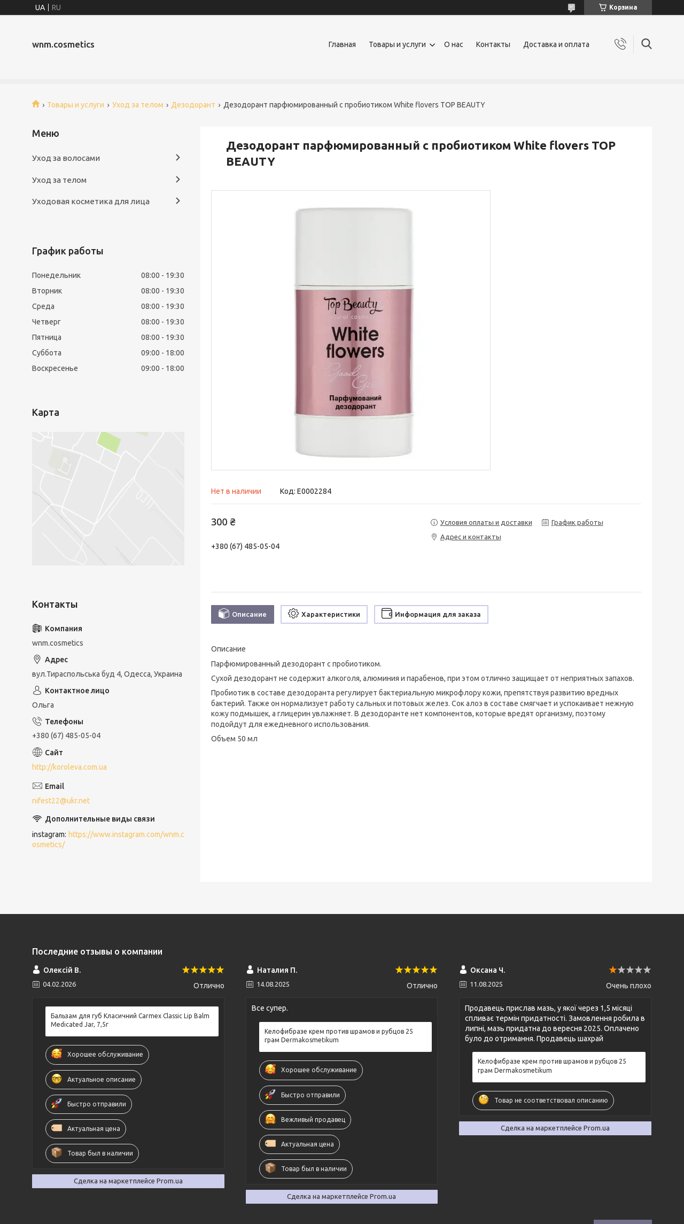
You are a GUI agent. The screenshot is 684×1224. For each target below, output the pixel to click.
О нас (453, 44)
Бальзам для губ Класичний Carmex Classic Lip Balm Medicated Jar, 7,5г (130, 1020)
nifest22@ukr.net (61, 800)
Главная (342, 44)
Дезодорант (193, 104)
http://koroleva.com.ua (69, 767)
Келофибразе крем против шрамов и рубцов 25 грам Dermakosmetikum (339, 1035)
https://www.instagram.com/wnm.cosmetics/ (108, 839)
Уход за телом (138, 104)
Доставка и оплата (556, 44)
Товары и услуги (397, 44)
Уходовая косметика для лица (91, 201)
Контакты (493, 44)
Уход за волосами (66, 157)
